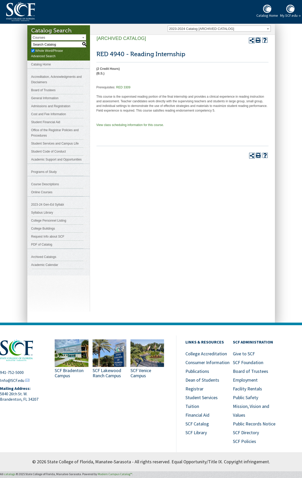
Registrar (194, 389)
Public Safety (245, 397)
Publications (197, 371)
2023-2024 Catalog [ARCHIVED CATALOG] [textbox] (201, 29)
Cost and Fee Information (48, 114)
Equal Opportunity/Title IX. (197, 462)
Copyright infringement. (247, 462)
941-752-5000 (12, 372)
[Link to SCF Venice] (147, 359)
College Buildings (43, 228)
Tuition (192, 406)
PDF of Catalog (41, 244)
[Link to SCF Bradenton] (71, 359)
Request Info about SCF (47, 236)
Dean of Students (202, 380)
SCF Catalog (197, 424)
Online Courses (42, 192)
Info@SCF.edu (12, 380)
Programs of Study (44, 172)
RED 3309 (123, 87)
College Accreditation (206, 354)
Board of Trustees (43, 90)
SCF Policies (244, 441)
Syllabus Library (42, 212)
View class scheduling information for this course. (130, 125)
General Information (45, 98)
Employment (245, 380)
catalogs (9, 474)
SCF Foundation (248, 362)
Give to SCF (244, 354)
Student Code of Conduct (48, 151)
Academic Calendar (44, 265)
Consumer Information (207, 362)
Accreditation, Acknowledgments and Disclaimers (56, 79)
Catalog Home (41, 64)
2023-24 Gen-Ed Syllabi (47, 204)
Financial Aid (197, 415)
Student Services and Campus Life (55, 143)
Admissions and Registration (50, 106)
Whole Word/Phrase (49, 51)
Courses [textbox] (39, 37)
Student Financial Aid (45, 122)
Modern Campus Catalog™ (115, 474)
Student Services (201, 397)
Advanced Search (43, 56)
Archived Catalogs (43, 257)
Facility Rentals (247, 389)
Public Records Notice (254, 424)
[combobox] (219, 29)
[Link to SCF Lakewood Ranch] (109, 359)
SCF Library (196, 432)
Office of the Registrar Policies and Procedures (55, 132)
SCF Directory (246, 432)
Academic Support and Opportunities (56, 159)
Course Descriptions (45, 184)
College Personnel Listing (48, 220)
